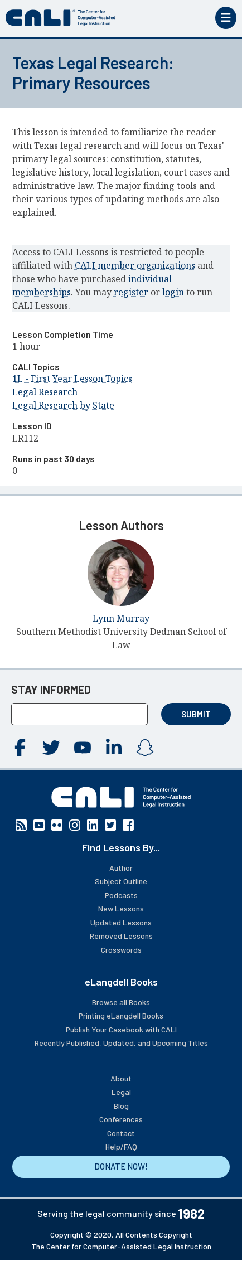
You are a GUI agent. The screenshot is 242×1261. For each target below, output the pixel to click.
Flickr (56, 825)
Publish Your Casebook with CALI (121, 1029)
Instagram (145, 747)
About (121, 1078)
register (131, 292)
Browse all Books (121, 1002)
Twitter (51, 747)
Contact (121, 1133)
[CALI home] (60, 17)
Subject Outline (121, 881)
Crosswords (121, 949)
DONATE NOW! (121, 1166)
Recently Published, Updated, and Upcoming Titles (121, 1042)
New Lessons (121, 908)
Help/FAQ (121, 1146)
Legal (121, 1092)
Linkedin (114, 747)
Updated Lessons (121, 922)
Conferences (121, 1119)
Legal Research (45, 392)
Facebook (20, 747)
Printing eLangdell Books (121, 1015)
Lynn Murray (121, 618)
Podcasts (121, 895)
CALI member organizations (135, 265)
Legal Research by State (63, 405)
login (173, 292)
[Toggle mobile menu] (225, 18)
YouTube (82, 747)
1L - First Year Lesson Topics (72, 378)
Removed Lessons (121, 935)
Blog (121, 1105)
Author (121, 867)
